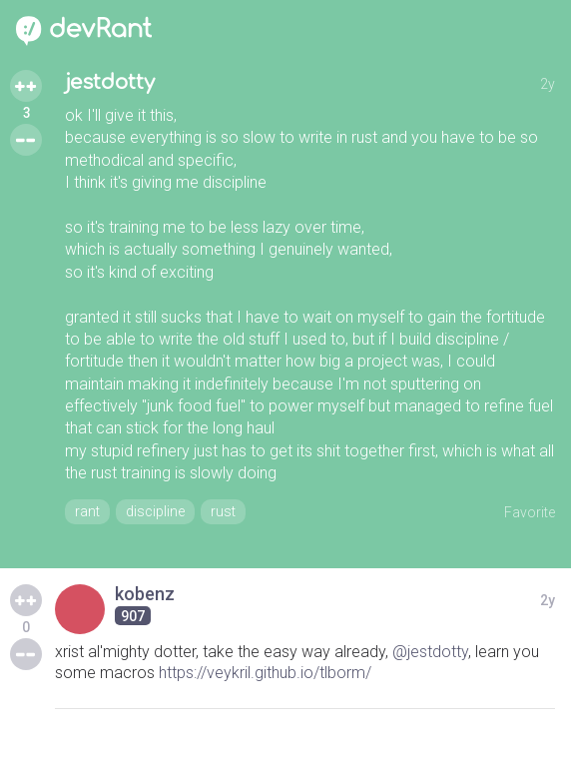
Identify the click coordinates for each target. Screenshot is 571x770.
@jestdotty (430, 651)
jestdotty (110, 82)
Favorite (529, 512)
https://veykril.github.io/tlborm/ (265, 672)
